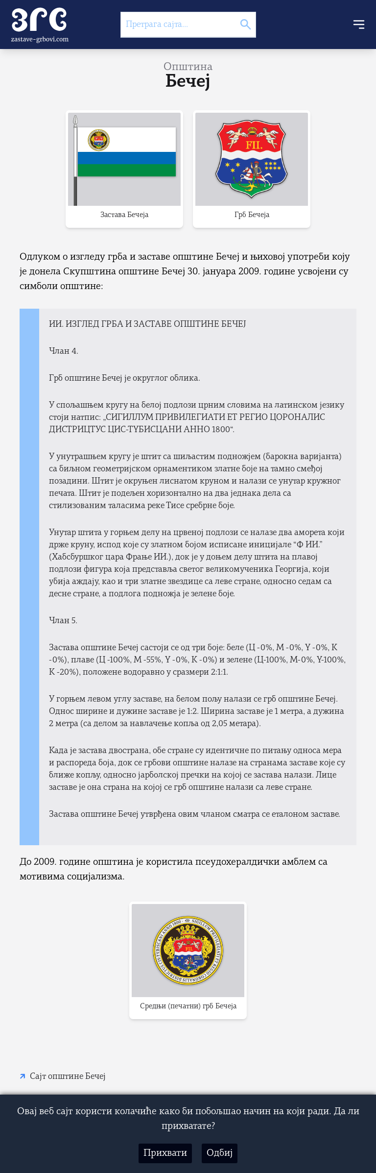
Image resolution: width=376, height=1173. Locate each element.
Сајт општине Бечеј (68, 1077)
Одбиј (220, 1153)
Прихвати (165, 1153)
